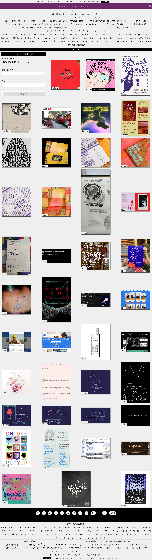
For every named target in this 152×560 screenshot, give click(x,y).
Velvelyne (53, 35)
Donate (114, 2)
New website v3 (141, 21)
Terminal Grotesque (76, 45)
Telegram (85, 14)
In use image (8, 59)
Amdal (37, 38)
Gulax (55, 38)
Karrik (93, 38)
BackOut (46, 41)
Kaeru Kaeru (145, 38)
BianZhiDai (106, 35)
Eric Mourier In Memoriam (83, 24)
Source (5, 81)
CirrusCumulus (106, 38)
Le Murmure (7, 41)
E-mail (51, 14)
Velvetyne (39, 2)
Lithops (137, 35)
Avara (62, 41)
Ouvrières (85, 35)
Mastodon (73, 14)
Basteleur (6, 38)
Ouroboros (20, 41)
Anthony (76, 38)
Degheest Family (115, 24)
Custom (81, 2)
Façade (46, 38)
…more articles (122, 28)
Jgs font (118, 35)
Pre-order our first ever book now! (73, 6)
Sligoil (63, 35)
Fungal (127, 35)
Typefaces (70, 2)
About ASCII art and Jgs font (46, 24)
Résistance (122, 41)
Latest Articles (78, 17)
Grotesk (147, 35)
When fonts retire (14, 24)
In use (105, 2)
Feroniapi (20, 35)
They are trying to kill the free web (19, 21)
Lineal (96, 35)
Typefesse (131, 38)
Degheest (17, 38)
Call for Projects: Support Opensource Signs (62, 21)
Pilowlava (73, 35)
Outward (65, 38)
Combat (133, 41)
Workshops (93, 2)
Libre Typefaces (77, 31)
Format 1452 (33, 41)
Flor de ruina (7, 35)
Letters (42, 35)
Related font (8, 70)
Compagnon (83, 41)
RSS (102, 14)
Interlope (32, 35)
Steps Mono (145, 41)
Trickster (95, 41)
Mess (85, 38)
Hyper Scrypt (108, 41)
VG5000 (71, 41)
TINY (54, 41)
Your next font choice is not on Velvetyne (109, 21)
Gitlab (94, 14)
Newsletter (61, 14)
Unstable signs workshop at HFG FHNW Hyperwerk (46, 28)
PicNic (28, 38)
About (50, 2)
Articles (59, 2)
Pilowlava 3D (140, 24)
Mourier (119, 38)
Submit (23, 94)
